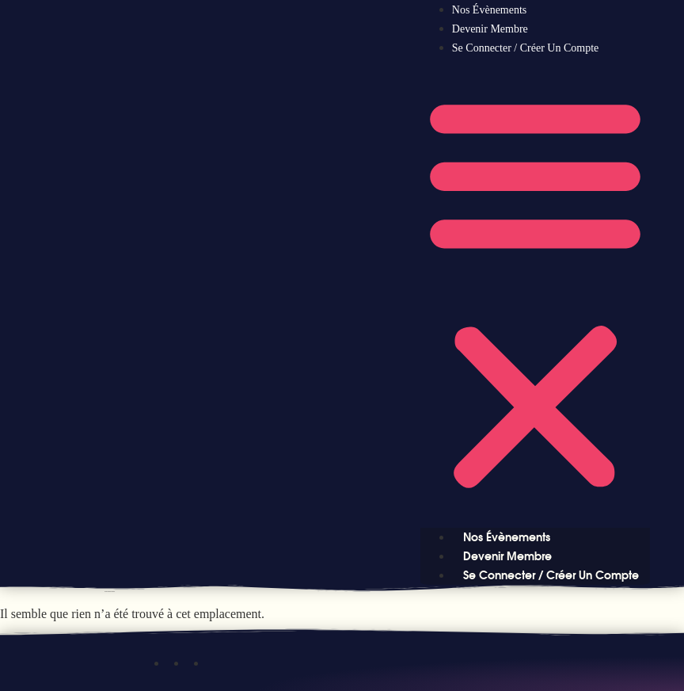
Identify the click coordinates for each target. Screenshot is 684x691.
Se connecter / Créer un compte (525, 48)
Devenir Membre (490, 29)
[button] (535, 292)
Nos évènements (489, 10)
